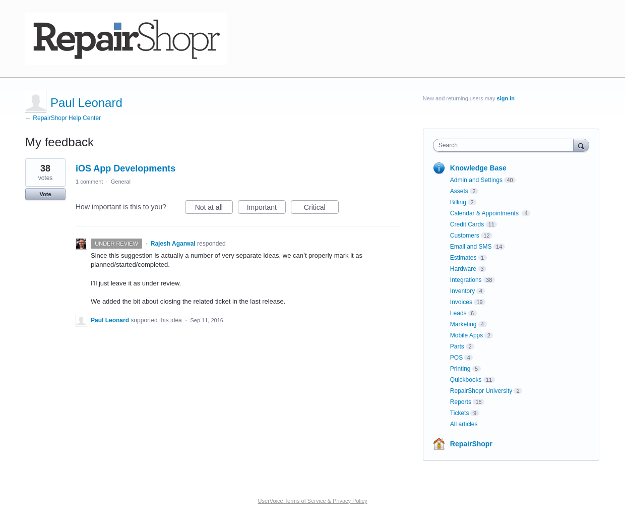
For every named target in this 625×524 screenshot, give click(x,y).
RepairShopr (471, 444)
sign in (506, 98)
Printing (460, 368)
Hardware (463, 268)
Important (266, 208)
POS (456, 357)
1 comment (89, 182)
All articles (464, 424)
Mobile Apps (466, 335)
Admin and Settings (476, 180)
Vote (45, 194)
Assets (459, 191)
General (121, 182)
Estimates (463, 257)
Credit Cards (467, 224)
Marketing (463, 324)
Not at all (214, 208)
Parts (457, 346)
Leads (458, 313)
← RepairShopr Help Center (63, 118)
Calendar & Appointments (485, 213)
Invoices (461, 302)
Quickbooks (466, 379)
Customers (464, 235)
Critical (321, 208)
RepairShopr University (481, 390)
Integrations (466, 279)
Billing (458, 202)
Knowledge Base (478, 168)
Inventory (462, 291)
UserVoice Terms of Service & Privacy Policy (312, 501)
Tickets (459, 413)
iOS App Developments (125, 168)
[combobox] (506, 145)
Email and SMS (471, 246)
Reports (460, 401)
